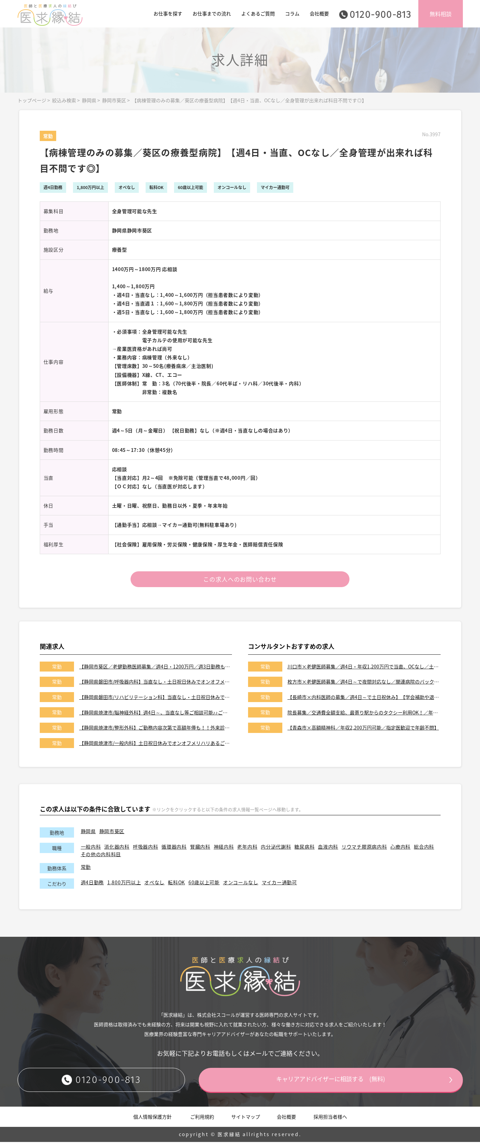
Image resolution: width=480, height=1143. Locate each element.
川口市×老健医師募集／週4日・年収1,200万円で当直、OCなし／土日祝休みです (363, 667)
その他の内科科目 (101, 855)
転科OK (176, 883)
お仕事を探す (167, 13)
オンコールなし (240, 883)
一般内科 (91, 847)
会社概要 (319, 13)
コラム (292, 13)
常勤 (86, 867)
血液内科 (328, 847)
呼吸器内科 (145, 847)
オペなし (154, 883)
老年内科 (247, 847)
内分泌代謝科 (276, 847)
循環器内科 (174, 847)
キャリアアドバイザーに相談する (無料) (331, 1080)
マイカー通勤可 (279, 883)
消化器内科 (117, 847)
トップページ (31, 100)
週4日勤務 (92, 883)
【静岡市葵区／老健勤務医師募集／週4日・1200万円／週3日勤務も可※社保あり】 (155, 667)
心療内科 (400, 847)
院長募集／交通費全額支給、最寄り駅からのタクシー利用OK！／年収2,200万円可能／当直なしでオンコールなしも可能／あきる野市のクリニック (363, 713)
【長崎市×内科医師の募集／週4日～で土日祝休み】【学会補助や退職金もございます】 (363, 698)
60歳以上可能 (204, 883)
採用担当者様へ (330, 1118)
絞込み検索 (64, 100)
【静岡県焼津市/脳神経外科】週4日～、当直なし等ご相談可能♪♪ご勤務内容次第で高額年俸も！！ (155, 713)
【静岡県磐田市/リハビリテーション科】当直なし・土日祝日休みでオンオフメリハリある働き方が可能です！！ (155, 698)
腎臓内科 (200, 847)
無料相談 (441, 14)
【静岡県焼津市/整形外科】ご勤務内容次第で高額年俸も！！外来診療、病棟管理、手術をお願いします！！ (155, 728)
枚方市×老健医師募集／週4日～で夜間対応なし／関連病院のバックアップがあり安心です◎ (363, 682)
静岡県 (89, 100)
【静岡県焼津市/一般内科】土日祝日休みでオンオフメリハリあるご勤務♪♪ (155, 743)
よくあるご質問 (258, 13)
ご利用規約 (202, 1118)
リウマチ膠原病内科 (364, 847)
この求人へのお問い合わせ (240, 579)
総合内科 (424, 847)
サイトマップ (245, 1118)
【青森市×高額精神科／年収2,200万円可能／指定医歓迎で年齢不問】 (363, 728)
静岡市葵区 (114, 100)
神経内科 (224, 847)
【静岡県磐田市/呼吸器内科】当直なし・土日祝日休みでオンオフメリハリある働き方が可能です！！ (155, 682)
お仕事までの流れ (212, 13)
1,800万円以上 (124, 883)
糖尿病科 (304, 847)
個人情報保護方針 (152, 1118)
